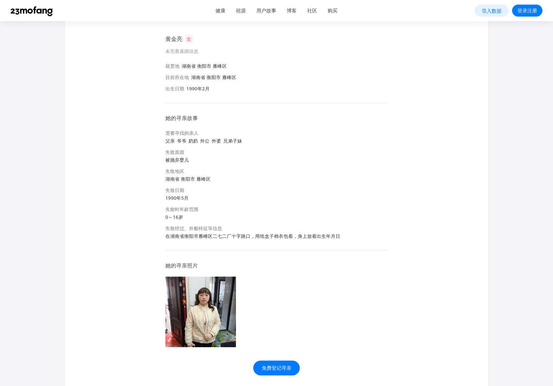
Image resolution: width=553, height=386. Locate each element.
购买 (333, 10)
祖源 (241, 10)
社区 (312, 10)
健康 (220, 10)
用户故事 (266, 10)
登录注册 (527, 10)
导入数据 (492, 10)
